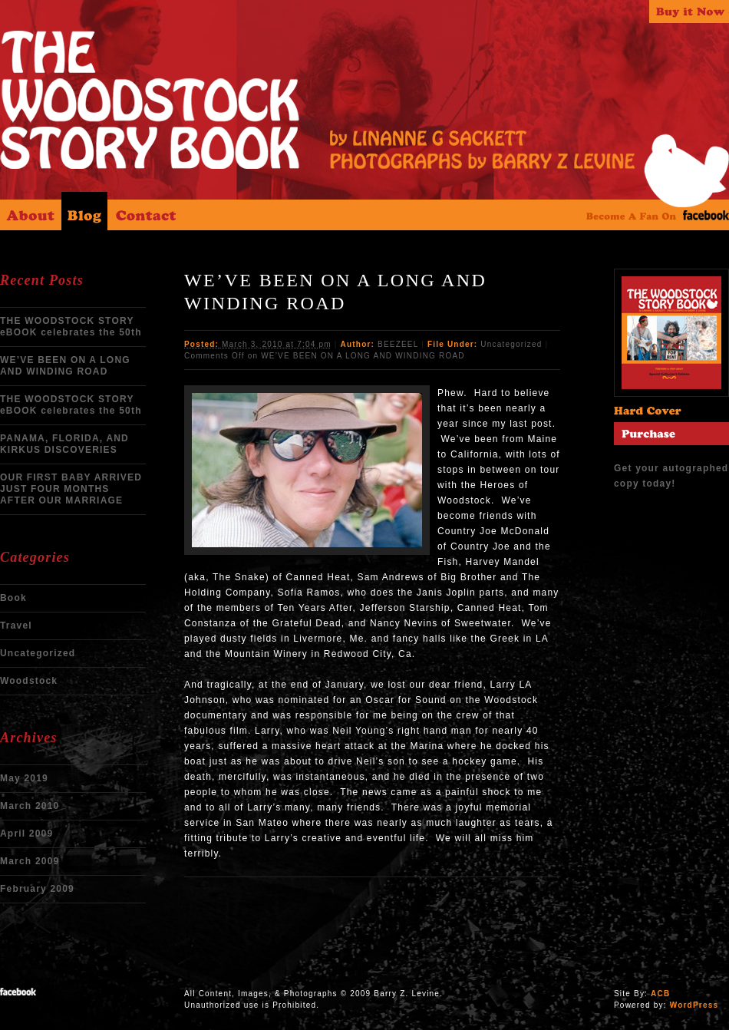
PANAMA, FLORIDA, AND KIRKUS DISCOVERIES (64, 444)
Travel (16, 625)
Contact (145, 211)
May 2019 (24, 778)
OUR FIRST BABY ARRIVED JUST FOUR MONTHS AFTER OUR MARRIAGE (71, 489)
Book (13, 598)
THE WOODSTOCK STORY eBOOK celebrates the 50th (71, 326)
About (30, 211)
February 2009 (37, 888)
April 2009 (26, 833)
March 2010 (29, 806)
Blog (84, 211)
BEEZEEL (398, 344)
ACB (660, 993)
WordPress (694, 1005)
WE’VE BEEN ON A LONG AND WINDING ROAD (65, 366)
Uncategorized (37, 653)
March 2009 (29, 861)
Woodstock (29, 680)
